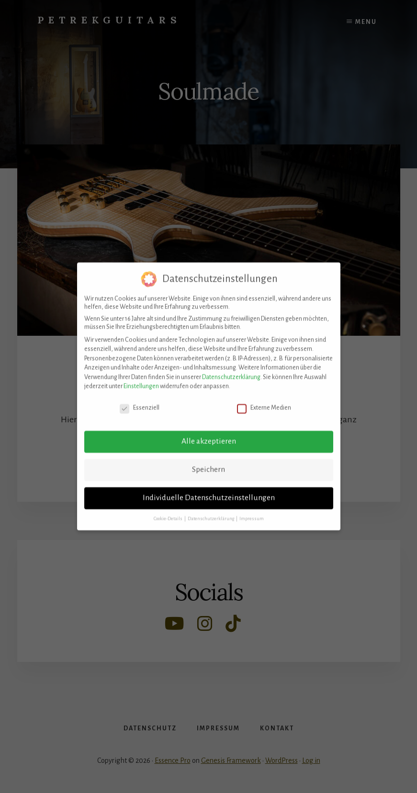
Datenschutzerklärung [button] (211, 510)
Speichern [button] (208, 462)
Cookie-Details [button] (168, 510)
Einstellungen (141, 378)
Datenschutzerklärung (231, 369)
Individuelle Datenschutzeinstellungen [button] (209, 490)
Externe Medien (264, 400)
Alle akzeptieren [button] (208, 434)
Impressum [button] (251, 510)
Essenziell (139, 400)
